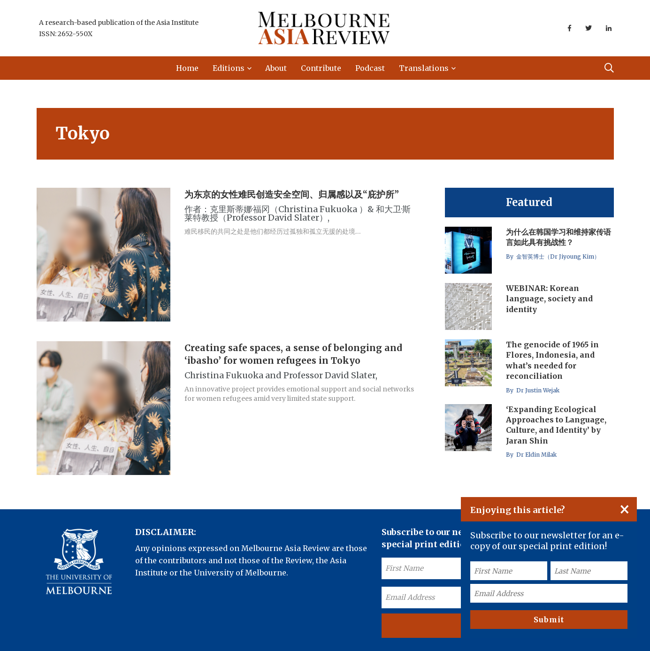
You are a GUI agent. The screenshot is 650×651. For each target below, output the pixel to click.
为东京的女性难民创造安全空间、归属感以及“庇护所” (291, 194)
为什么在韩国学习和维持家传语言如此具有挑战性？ (558, 237)
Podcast (370, 68)
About (276, 68)
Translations (424, 68)
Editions (229, 68)
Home (187, 68)
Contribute (321, 68)
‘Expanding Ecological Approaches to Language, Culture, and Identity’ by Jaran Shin (556, 425)
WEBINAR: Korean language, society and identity (549, 298)
